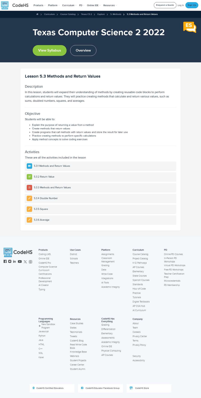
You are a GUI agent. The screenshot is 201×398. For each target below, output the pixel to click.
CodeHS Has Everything (107, 320)
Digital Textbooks (141, 301)
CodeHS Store (139, 388)
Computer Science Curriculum (48, 268)
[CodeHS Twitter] (25, 262)
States (73, 327)
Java (41, 340)
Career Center (77, 364)
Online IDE (44, 258)
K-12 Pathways (140, 262)
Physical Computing (111, 350)
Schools (74, 258)
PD (165, 250)
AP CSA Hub (139, 306)
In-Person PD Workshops (170, 260)
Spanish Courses (141, 280)
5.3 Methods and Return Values (142, 14)
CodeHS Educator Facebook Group (100, 388)
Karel (41, 357)
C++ (40, 348)
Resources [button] (110, 5)
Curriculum (49, 14)
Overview (83, 50)
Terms (135, 340)
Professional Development (45, 280)
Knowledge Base (78, 351)
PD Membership (172, 285)
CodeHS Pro (45, 262)
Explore (101, 14)
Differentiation (108, 329)
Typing (42, 289)
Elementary (138, 271)
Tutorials (137, 297)
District (73, 254)
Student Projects (78, 360)
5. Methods (115, 14)
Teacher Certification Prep (174, 275)
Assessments (107, 337)
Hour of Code (139, 288)
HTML (42, 344)
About (136, 323)
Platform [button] (54, 5)
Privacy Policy (139, 345)
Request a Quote (165, 5)
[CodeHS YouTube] (20, 262)
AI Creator (44, 285)
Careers (137, 332)
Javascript (44, 331)
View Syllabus (49, 50)
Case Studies (76, 323)
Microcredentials (172, 280)
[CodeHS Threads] (30, 262)
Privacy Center (140, 336)
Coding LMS (45, 254)
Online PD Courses (173, 254)
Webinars (74, 356)
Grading (105, 265)
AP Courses (138, 267)
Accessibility (139, 360)
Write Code (107, 274)
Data (103, 269)
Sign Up (192, 5)
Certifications (45, 274)
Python (42, 335)
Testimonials (76, 332)
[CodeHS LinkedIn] (14, 262)
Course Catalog (68, 14)
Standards (138, 284)
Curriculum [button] (69, 5)
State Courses (140, 275)
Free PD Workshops (173, 269)
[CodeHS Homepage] (16, 5)
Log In (181, 5)
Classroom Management (107, 260)
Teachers (74, 262)
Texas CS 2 (86, 14)
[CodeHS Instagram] (9, 262)
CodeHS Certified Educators (48, 388)
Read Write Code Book (78, 346)
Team (135, 327)
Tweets (73, 336)
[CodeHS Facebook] (5, 262)
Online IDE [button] (94, 5)
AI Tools (105, 282)
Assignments (107, 254)
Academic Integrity (110, 287)
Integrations (107, 278)
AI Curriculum (139, 310)
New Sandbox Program (47, 326)
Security (137, 356)
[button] (39, 5)
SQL (41, 353)
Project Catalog (140, 258)
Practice (137, 293)
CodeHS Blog (76, 340)
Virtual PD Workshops (174, 265)
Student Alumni (77, 369)
